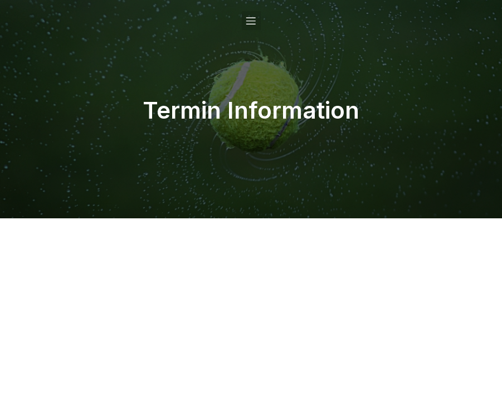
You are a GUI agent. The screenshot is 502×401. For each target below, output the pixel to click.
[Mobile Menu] (251, 20)
